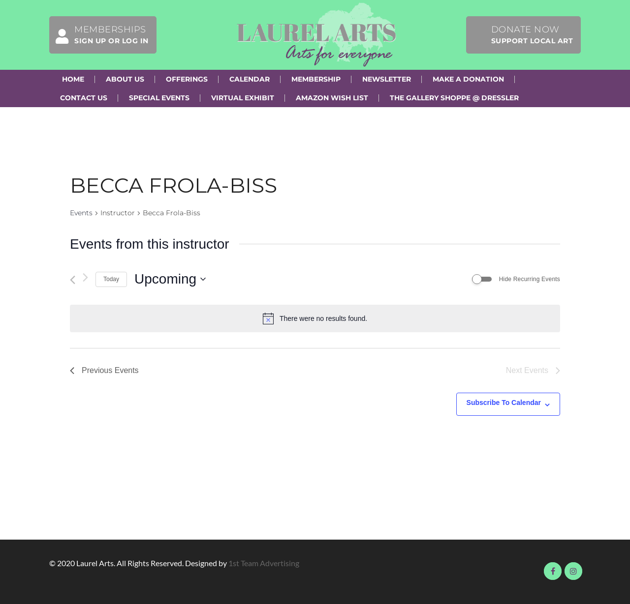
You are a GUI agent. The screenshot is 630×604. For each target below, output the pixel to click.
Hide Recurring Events (529, 279)
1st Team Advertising (263, 563)
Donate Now (532, 34)
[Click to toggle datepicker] (170, 279)
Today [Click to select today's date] (111, 279)
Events (81, 212)
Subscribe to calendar (504, 402)
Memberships (99, 35)
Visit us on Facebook (553, 571)
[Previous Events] (72, 280)
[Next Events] (85, 277)
